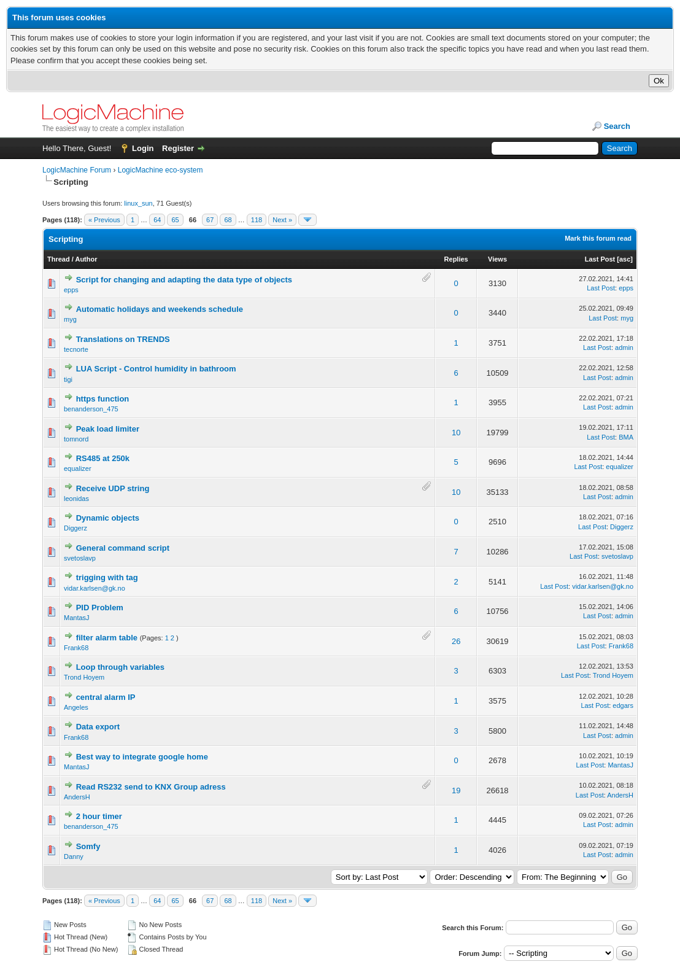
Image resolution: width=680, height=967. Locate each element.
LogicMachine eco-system (160, 170)
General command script (122, 548)
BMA (626, 437)
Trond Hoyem (84, 677)
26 (456, 641)
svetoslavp (80, 558)
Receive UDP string (113, 488)
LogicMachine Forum (76, 170)
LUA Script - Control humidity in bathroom (156, 368)
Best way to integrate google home (142, 756)
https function (102, 398)
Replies (456, 259)
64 (157, 219)
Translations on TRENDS (123, 339)
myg (70, 319)
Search (617, 126)
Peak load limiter (107, 428)
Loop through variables (120, 667)
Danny (73, 856)
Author (86, 259)
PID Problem (99, 607)
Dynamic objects (107, 517)
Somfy (88, 846)
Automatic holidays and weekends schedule (159, 309)
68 (227, 219)
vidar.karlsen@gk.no (94, 588)
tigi (68, 379)
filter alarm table (106, 637)
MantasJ (77, 617)
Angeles (76, 707)
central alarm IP (106, 697)
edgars (622, 705)
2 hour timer (99, 816)
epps (71, 289)
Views (497, 259)
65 (175, 219)
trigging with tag (107, 577)
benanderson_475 (91, 409)
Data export (98, 726)
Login (142, 148)
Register (178, 148)
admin (624, 347)
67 (210, 219)
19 (456, 790)
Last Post (600, 259)
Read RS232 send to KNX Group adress (151, 786)
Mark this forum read (598, 238)
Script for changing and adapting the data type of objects (184, 279)
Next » (282, 219)
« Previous (104, 219)
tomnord (76, 439)
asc (624, 259)
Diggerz (75, 528)
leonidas (76, 498)
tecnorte (76, 349)
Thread (58, 259)
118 (256, 219)
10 (456, 432)
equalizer (77, 468)
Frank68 (76, 647)
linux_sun (138, 203)
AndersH (77, 797)
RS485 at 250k (102, 458)
